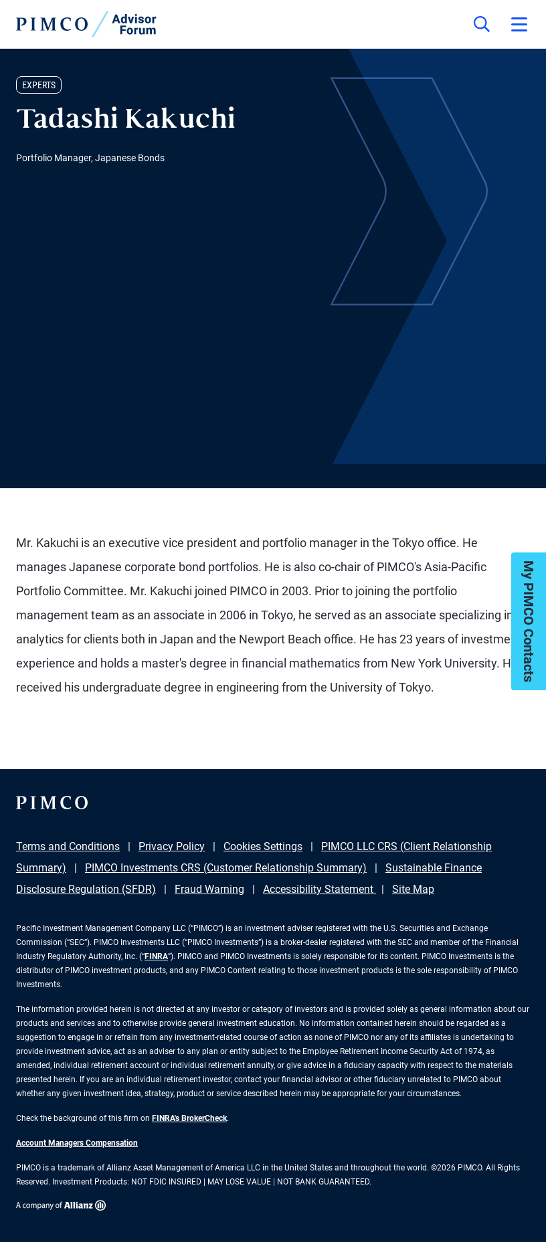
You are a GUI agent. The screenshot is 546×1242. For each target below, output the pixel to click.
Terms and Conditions (68, 846)
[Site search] (481, 24)
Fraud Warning (209, 889)
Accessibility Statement (319, 889)
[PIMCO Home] (86, 24)
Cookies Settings (262, 846)
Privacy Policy (172, 846)
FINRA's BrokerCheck (189, 1118)
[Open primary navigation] (519, 24)
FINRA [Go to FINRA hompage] (156, 956)
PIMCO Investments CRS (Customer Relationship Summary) (226, 867)
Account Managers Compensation (77, 1143)
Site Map (413, 889)
